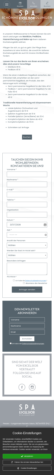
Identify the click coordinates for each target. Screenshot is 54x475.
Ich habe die (28, 343)
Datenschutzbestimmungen (35, 281)
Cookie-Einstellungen (27, 468)
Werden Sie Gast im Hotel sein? (21, 250)
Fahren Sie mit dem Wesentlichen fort (27, 462)
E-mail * (10, 189)
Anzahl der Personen (16, 240)
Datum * (10, 220)
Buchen (27, 137)
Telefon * (11, 199)
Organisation (13, 210)
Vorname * (12, 169)
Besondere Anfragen (16, 260)
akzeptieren (27, 456)
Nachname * (12, 179)
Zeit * (9, 230)
